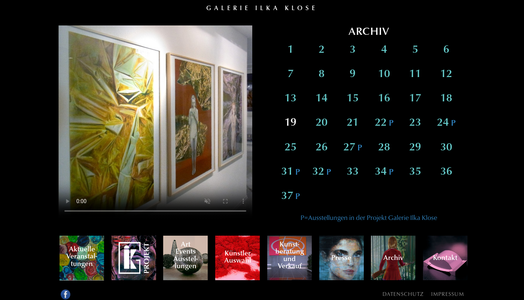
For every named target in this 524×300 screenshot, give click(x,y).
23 (415, 123)
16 (384, 98)
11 (415, 74)
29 (415, 147)
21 (353, 123)
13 (290, 98)
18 (446, 98)
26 (322, 147)
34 (384, 172)
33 (353, 172)
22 (384, 123)
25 (290, 147)
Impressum (447, 294)
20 (322, 123)
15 (353, 98)
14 (322, 98)
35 (415, 172)
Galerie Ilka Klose (262, 7)
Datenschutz (403, 294)
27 (352, 147)
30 (446, 147)
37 (290, 196)
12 (446, 74)
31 (290, 172)
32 (321, 172)
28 (384, 147)
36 (446, 172)
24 (446, 123)
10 (384, 74)
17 (415, 98)
